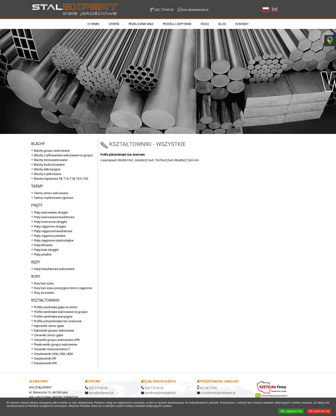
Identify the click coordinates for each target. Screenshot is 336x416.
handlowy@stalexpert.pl (160, 393)
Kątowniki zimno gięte (49, 326)
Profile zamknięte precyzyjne (53, 316)
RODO (205, 24)
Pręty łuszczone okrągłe (50, 222)
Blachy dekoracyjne (47, 169)
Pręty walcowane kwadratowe (54, 217)
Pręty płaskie (42, 254)
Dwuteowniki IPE (45, 358)
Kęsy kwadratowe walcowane (54, 269)
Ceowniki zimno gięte (48, 335)
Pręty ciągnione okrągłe (50, 226)
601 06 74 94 (208, 388)
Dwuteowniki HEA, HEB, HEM (53, 354)
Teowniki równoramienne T (52, 349)
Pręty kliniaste (43, 245)
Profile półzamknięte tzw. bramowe (57, 321)
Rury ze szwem (44, 292)
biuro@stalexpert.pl (195, 9)
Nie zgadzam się (319, 411)
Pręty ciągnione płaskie (49, 236)
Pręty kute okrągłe (46, 250)
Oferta (114, 24)
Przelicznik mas (141, 24)
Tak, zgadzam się (291, 411)
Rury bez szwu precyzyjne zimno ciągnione (63, 288)
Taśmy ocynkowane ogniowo (54, 197)
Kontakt (241, 24)
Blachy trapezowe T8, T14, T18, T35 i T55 (61, 178)
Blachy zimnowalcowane (50, 160)
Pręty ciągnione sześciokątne (54, 240)
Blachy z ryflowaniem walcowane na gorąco (63, 155)
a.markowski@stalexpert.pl (218, 393)
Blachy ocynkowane (47, 174)
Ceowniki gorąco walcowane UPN (57, 340)
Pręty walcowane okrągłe (51, 212)
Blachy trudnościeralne (49, 164)
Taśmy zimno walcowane (51, 193)
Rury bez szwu (44, 283)
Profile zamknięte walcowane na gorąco (61, 312)
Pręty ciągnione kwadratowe (53, 231)
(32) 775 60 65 (163, 9)
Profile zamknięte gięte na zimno (56, 307)
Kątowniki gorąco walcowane (54, 330)
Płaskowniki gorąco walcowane (55, 344)
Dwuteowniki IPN (45, 363)
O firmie (93, 24)
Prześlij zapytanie (177, 24)
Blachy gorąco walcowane (52, 150)
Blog (222, 24)
